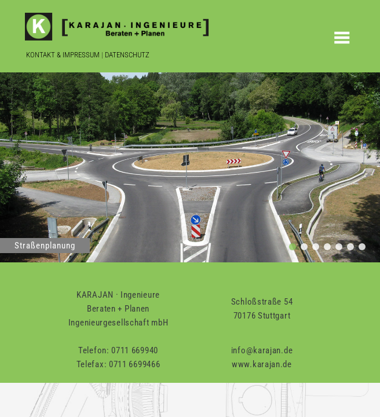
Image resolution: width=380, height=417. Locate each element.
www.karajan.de (262, 364)
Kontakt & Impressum (63, 54)
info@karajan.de (262, 350)
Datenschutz (127, 54)
